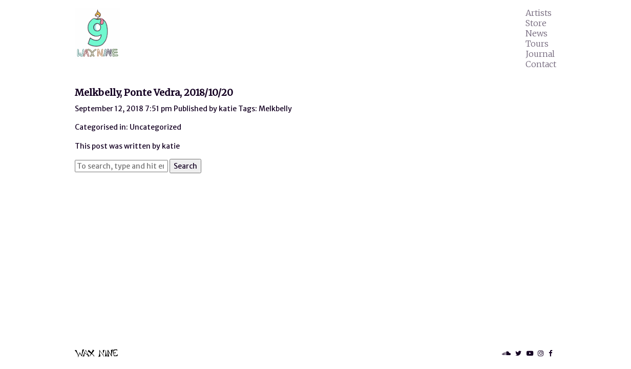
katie (228, 108)
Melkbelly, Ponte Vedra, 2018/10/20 (154, 92)
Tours (537, 43)
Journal (540, 54)
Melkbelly (275, 108)
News (536, 33)
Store (535, 23)
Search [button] (185, 166)
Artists (538, 13)
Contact (540, 64)
